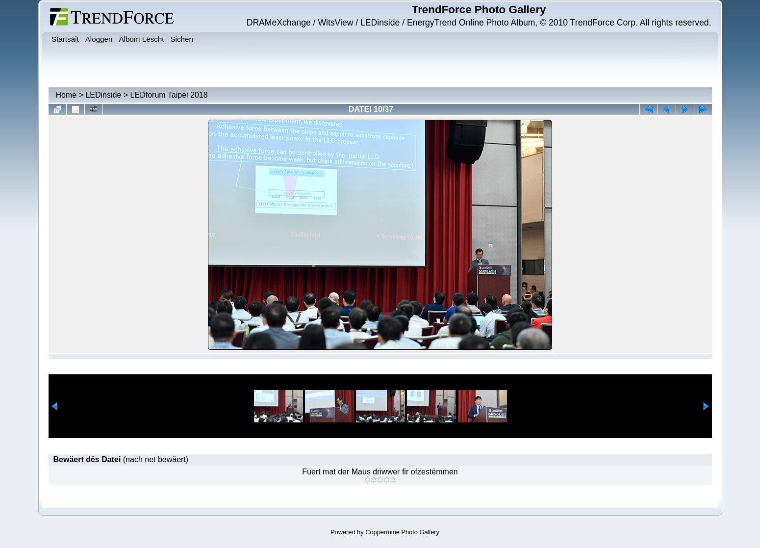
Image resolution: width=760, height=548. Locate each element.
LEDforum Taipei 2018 (169, 95)
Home (66, 95)
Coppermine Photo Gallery (402, 532)
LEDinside (103, 95)
